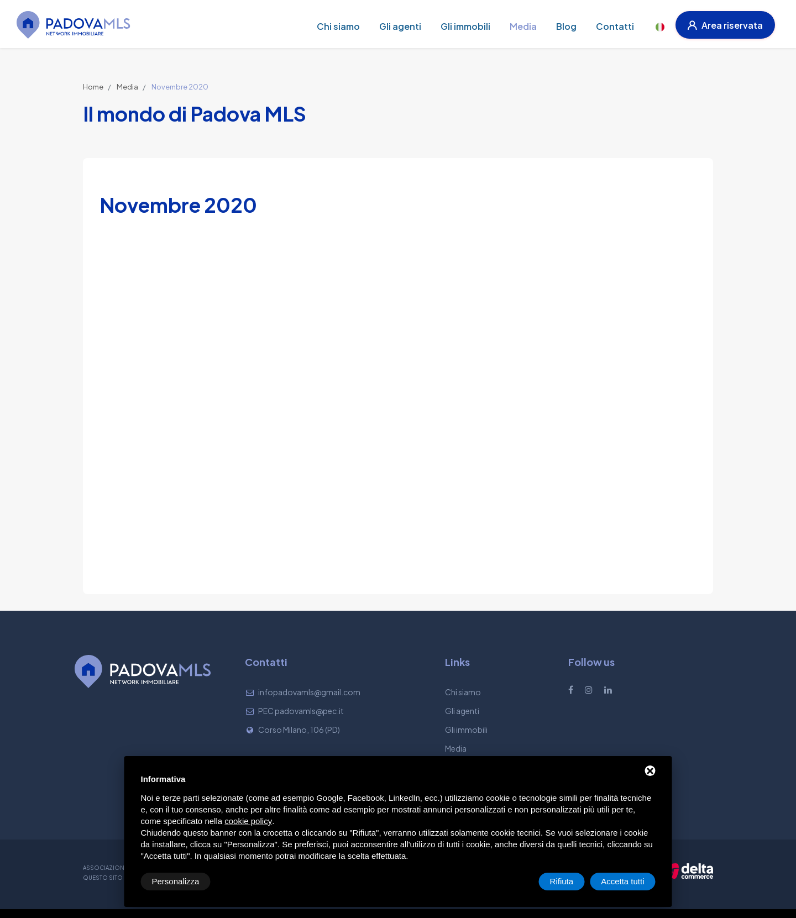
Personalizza (176, 881)
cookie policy (248, 821)
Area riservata (725, 25)
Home (93, 86)
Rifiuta (562, 881)
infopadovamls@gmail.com (309, 692)
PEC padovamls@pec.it (301, 711)
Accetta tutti (622, 881)
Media (127, 86)
